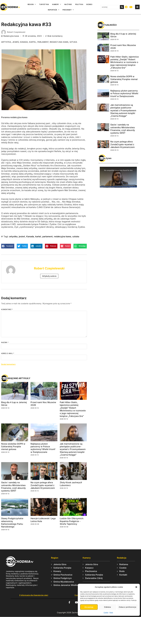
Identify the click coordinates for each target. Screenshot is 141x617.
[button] (136, 587)
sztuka (73, 42)
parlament (43, 42)
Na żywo (68, 4)
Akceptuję (88, 607)
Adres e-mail (7, 353)
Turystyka (44, 4)
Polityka (79, 4)
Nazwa (4, 342)
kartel (32, 42)
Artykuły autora (49, 276)
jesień (15, 42)
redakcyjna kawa (59, 42)
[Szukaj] (122, 7)
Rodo (111, 612)
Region (32, 4)
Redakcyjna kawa (11, 36)
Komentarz (7, 309)
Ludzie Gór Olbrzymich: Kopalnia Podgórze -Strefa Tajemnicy (72, 521)
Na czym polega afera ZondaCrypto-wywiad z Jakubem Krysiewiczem (43, 485)
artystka (6, 42)
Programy (68, 9)
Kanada (24, 42)
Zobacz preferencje (127, 607)
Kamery (56, 4)
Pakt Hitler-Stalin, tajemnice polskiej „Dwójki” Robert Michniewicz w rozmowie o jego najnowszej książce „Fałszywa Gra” (124, 62)
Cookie (106, 612)
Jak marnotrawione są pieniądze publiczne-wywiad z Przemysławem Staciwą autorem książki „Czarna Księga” (73, 449)
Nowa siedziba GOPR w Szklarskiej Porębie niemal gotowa (13, 447)
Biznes (89, 4)
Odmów (107, 607)
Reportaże (53, 9)
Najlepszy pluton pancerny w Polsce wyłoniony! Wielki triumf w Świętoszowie (124, 93)
